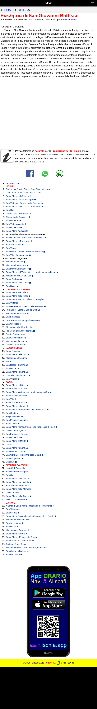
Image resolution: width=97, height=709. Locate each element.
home (9, 10)
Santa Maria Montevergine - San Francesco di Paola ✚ (31, 427)
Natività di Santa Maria (16, 468)
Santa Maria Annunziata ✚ (18, 448)
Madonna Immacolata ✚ (17, 313)
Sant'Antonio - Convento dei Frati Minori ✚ (26, 203)
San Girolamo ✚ (13, 220)
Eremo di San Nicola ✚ (17, 499)
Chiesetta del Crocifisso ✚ (18, 217)
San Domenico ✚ (14, 227)
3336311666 (65, 662)
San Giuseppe (12, 368)
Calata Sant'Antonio (15, 334)
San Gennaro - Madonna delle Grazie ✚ (24, 455)
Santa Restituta (13, 351)
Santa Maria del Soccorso (18, 385)
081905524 (70, 19)
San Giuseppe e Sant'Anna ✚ (20, 540)
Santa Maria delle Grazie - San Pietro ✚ (24, 206)
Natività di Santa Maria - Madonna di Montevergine (30, 506)
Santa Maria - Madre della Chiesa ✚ (23, 537)
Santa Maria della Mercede (18, 489)
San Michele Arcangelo (17, 420)
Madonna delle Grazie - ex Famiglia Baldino (26, 547)
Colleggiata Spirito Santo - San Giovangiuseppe (28, 189)
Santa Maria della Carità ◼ (18, 282)
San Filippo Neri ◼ (14, 458)
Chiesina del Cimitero (16, 344)
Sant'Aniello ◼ (12, 379)
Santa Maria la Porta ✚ (17, 534)
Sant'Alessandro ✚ (15, 244)
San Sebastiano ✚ (14, 523)
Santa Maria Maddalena (17, 292)
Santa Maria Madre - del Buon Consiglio (24, 299)
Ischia (51, 662)
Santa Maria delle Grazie (17, 354)
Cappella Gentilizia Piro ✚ (18, 375)
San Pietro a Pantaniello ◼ (18, 269)
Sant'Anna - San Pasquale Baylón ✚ (23, 320)
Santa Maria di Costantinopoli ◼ (21, 199)
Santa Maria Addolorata (17, 231)
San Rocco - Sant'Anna (17, 365)
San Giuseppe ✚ (14, 324)
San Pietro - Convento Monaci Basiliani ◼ (25, 251)
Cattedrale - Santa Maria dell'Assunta (23, 192)
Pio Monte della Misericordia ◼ (20, 331)
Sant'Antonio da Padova (17, 485)
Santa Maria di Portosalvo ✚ (19, 241)
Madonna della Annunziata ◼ (19, 276)
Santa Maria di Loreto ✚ (17, 406)
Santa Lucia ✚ (12, 423)
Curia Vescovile (12, 183)
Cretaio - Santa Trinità (16, 544)
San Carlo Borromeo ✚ (17, 402)
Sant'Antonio (12, 303)
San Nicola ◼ (12, 286)
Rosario (9, 361)
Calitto (9, 444)
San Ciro (10, 210)
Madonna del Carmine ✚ (17, 530)
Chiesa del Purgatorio (16, 430)
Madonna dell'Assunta (16, 341)
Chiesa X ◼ (11, 462)
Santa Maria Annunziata (17, 372)
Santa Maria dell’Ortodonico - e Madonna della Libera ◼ (32, 272)
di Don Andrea (12, 492)
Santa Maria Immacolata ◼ (18, 482)
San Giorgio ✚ (12, 513)
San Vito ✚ (11, 399)
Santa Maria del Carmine (17, 478)
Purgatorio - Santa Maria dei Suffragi (23, 310)
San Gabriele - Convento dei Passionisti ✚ (26, 306)
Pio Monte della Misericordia (19, 327)
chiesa (24, 10)
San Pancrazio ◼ (14, 554)
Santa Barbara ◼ (14, 279)
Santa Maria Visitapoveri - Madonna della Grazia (28, 392)
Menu (48, 3)
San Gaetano (12, 413)
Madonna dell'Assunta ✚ (17, 519)
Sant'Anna (11, 248)
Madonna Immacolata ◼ (17, 265)
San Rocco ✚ (12, 526)
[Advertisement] (48, 687)
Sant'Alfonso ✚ (13, 509)
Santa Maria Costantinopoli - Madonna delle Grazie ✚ (31, 516)
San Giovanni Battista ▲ (17, 551)
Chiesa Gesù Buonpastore (18, 213)
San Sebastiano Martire (17, 395)
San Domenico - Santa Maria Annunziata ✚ (26, 237)
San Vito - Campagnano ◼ (18, 255)
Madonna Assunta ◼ (15, 262)
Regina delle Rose (14, 416)
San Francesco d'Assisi (17, 389)
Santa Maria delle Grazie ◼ (19, 496)
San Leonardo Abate (15, 451)
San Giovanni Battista (16, 338)
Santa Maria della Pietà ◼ (18, 296)
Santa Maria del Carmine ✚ (19, 196)
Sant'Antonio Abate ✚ (16, 224)
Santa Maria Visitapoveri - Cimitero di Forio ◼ (27, 409)
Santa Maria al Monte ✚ (17, 441)
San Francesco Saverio (17, 434)
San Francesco (13, 317)
